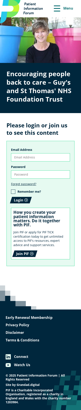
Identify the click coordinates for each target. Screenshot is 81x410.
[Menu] (63, 8)
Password (18, 167)
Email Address (21, 150)
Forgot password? (23, 184)
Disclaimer (15, 332)
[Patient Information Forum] (24, 11)
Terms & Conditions (22, 340)
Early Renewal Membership (29, 317)
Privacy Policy (17, 325)
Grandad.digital (28, 385)
